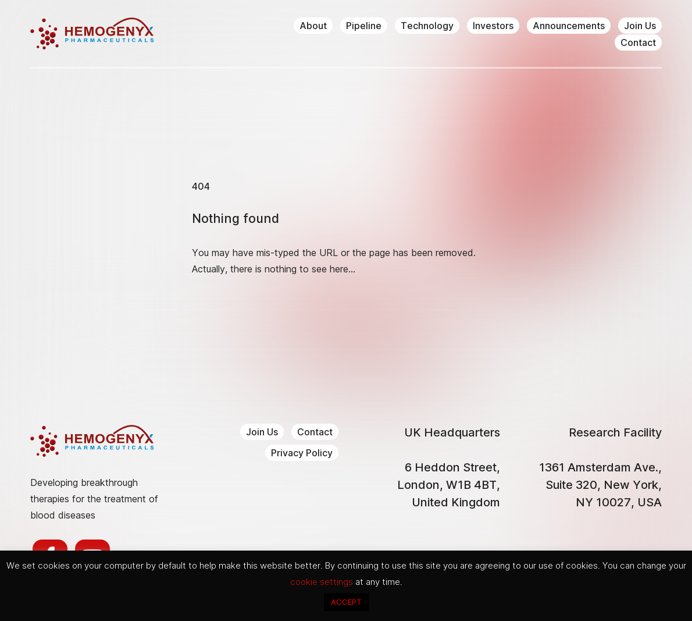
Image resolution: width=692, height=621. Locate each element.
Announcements (569, 25)
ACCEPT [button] (346, 601)
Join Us (640, 25)
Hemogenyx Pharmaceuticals (92, 33)
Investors (493, 25)
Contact (638, 42)
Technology (427, 25)
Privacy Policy (302, 453)
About (313, 25)
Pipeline (363, 25)
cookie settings (322, 581)
